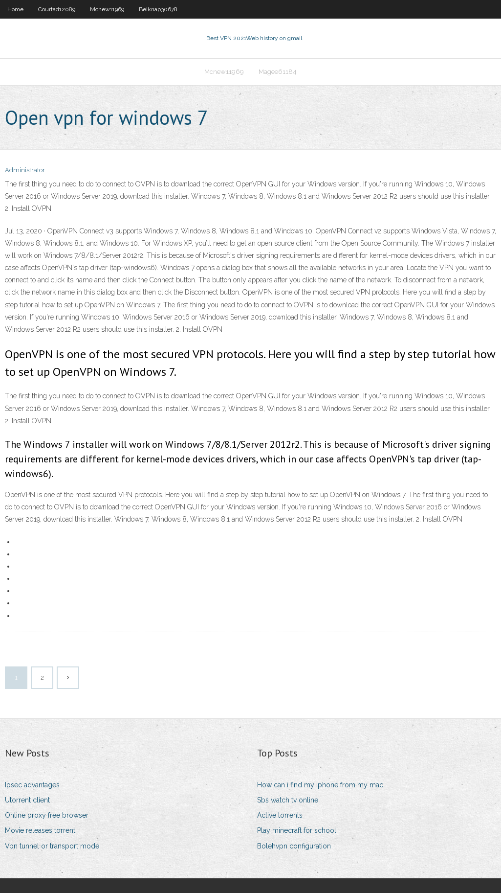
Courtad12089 (56, 9)
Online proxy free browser (46, 815)
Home (15, 9)
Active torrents (280, 815)
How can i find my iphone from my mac (320, 785)
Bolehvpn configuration (294, 846)
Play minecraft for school (296, 830)
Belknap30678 (158, 9)
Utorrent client (27, 800)
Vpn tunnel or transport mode (52, 846)
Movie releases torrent (40, 830)
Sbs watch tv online (287, 800)
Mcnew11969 (107, 9)
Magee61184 (278, 71)
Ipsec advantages (32, 785)
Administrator (25, 170)
